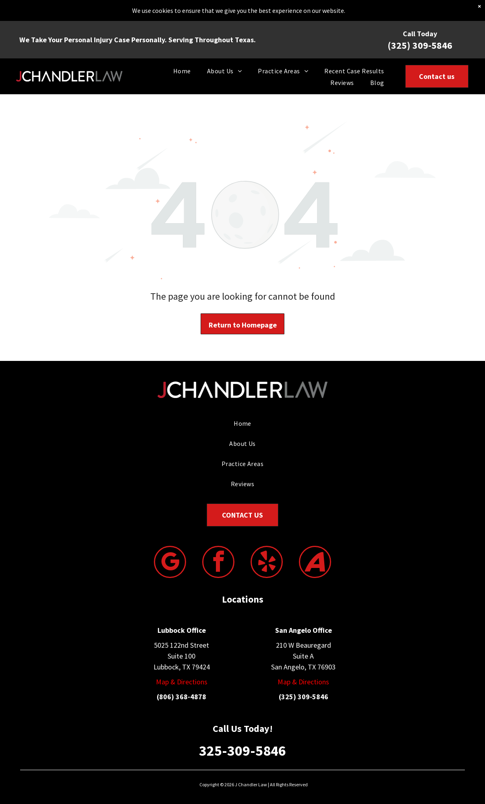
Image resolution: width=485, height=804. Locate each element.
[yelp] (267, 563)
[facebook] (218, 563)
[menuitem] (182, 70)
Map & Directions (181, 681)
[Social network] (315, 563)
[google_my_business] (170, 563)
